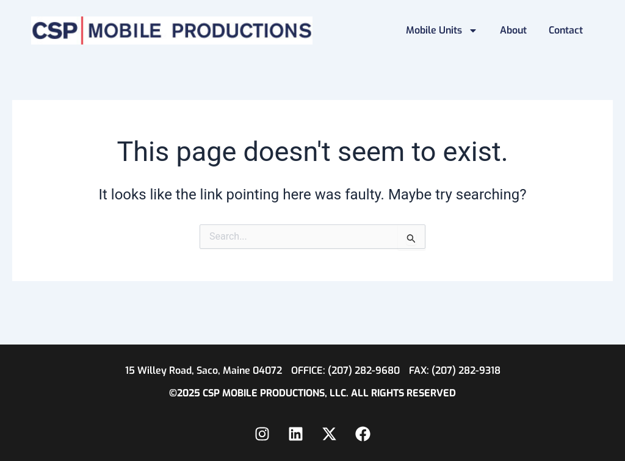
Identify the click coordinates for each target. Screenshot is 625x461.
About (513, 30)
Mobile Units (442, 30)
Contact (566, 30)
